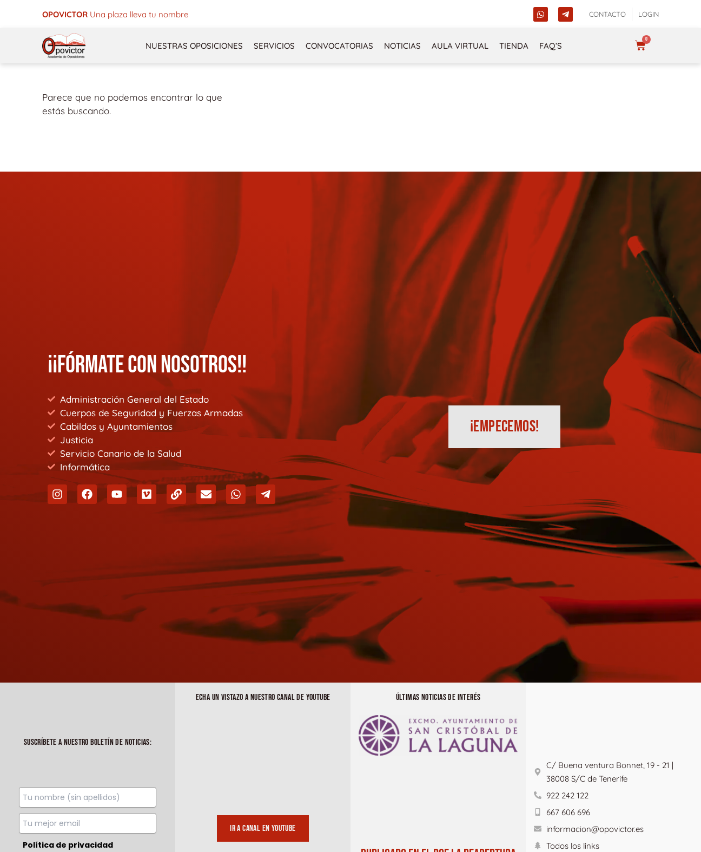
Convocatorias (339, 46)
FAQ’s (550, 46)
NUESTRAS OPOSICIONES (194, 46)
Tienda (513, 46)
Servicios (274, 46)
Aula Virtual (460, 46)
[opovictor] (63, 45)
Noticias (402, 46)
